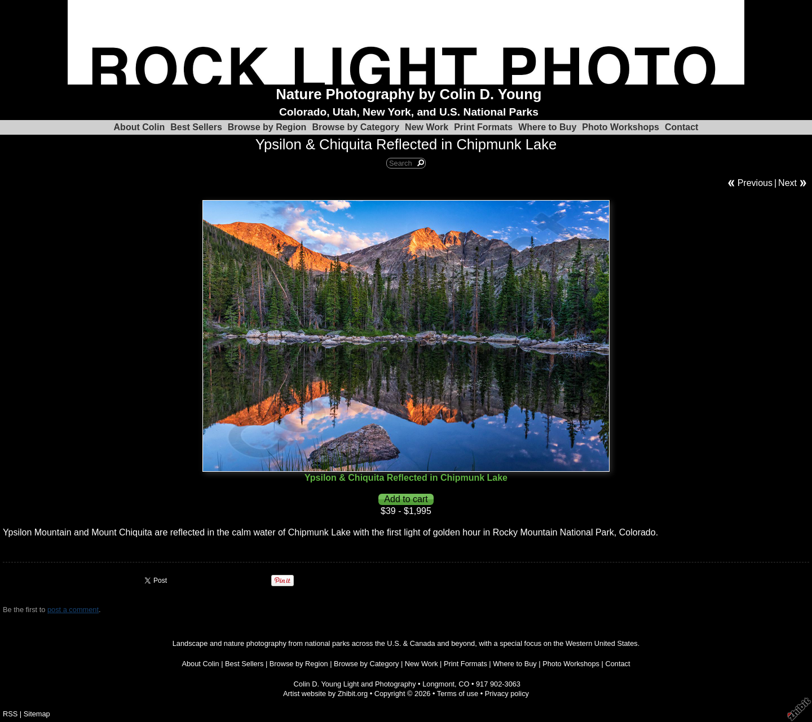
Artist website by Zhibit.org (325, 693)
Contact (682, 127)
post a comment (73, 609)
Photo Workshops (620, 127)
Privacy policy (507, 693)
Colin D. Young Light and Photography (355, 684)
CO (463, 684)
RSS (10, 714)
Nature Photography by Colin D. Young (408, 94)
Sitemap (37, 714)
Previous (755, 183)
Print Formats (483, 127)
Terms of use (457, 693)
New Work (426, 127)
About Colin (139, 127)
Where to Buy (547, 127)
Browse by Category (355, 127)
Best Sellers (196, 127)
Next (787, 183)
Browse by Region (267, 127)
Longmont (438, 684)
